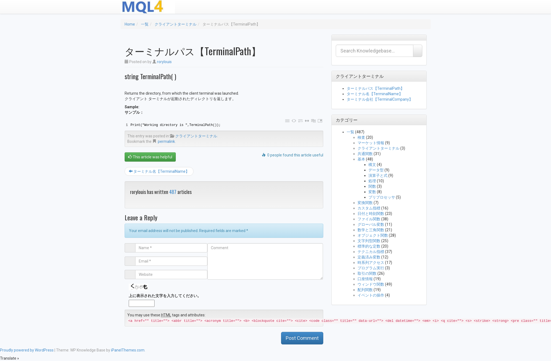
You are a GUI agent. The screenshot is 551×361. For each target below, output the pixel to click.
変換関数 (365, 202)
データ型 (376, 170)
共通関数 (365, 154)
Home (130, 24)
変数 (372, 192)
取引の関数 (367, 273)
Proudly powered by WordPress (27, 350)
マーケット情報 (371, 143)
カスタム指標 (369, 208)
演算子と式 (377, 175)
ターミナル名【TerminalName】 (159, 171)
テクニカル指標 (371, 251)
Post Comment (302, 338)
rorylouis (164, 62)
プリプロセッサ (381, 197)
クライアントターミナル (175, 24)
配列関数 (365, 290)
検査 (361, 137)
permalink (166, 141)
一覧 (145, 24)
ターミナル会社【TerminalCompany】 (380, 99)
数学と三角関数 (371, 230)
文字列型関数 (369, 241)
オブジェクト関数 (373, 235)
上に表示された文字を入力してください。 (165, 296)
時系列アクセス (371, 262)
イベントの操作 (371, 295)
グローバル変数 (371, 224)
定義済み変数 (369, 257)
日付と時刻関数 (371, 213)
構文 (372, 164)
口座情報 (365, 279)
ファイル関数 (369, 219)
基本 (361, 159)
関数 (372, 186)
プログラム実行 (371, 268)
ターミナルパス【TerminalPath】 (375, 88)
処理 (372, 181)
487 (172, 191)
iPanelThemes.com (127, 350)
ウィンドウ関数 (371, 284)
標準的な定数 (369, 246)
